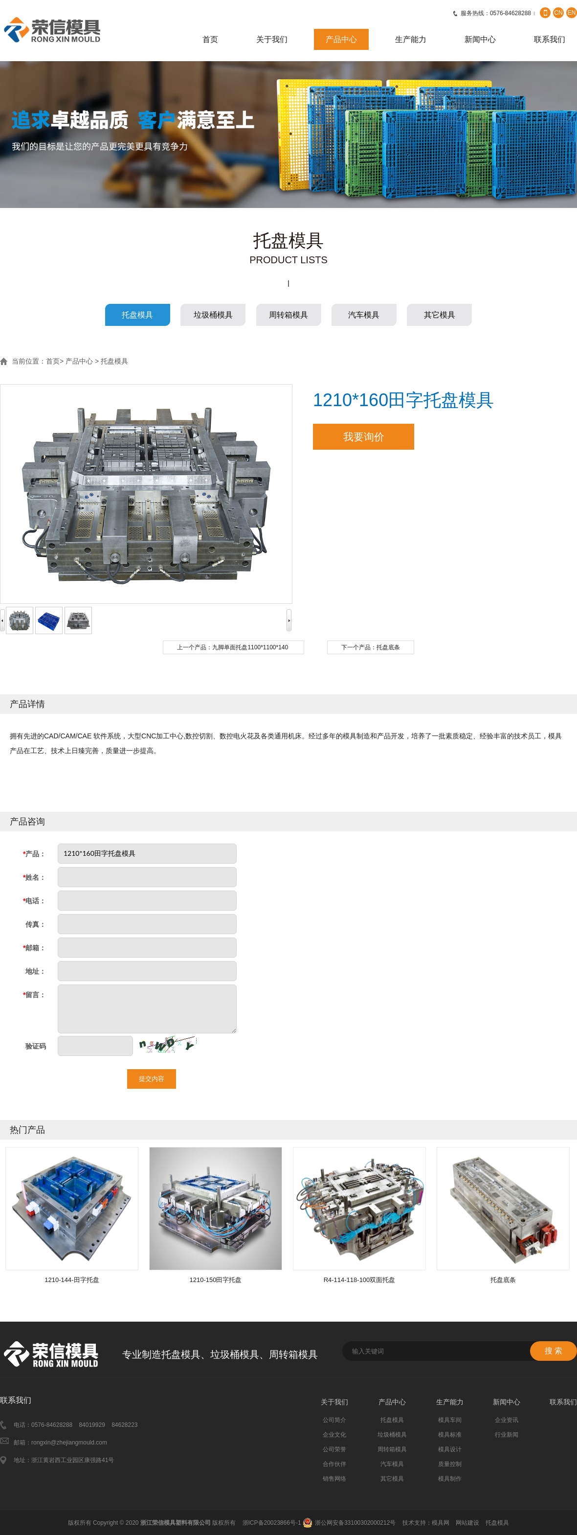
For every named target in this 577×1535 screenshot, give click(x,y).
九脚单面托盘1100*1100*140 (250, 647)
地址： (35, 971)
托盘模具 (137, 315)
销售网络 (334, 1478)
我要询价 (363, 436)
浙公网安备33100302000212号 (355, 1522)
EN (572, 12)
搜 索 (553, 1351)
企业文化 (334, 1434)
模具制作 (450, 1478)
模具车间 (450, 1420)
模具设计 (450, 1449)
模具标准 (450, 1434)
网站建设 (467, 1522)
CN (558, 12)
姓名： (34, 877)
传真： (35, 924)
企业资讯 (506, 1420)
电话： (34, 901)
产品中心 (341, 39)
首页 (210, 39)
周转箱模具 (288, 315)
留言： (34, 995)
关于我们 (272, 39)
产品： (34, 854)
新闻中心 (480, 39)
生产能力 (410, 39)
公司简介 (334, 1420)
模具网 (440, 1522)
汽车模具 (363, 315)
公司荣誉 (334, 1449)
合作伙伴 (334, 1464)
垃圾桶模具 (213, 315)
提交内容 (151, 1078)
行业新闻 (506, 1434)
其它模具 (439, 315)
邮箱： (34, 948)
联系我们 (549, 39)
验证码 (35, 1046)
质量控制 (450, 1464)
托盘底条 (388, 647)
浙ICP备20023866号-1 (272, 1522)
